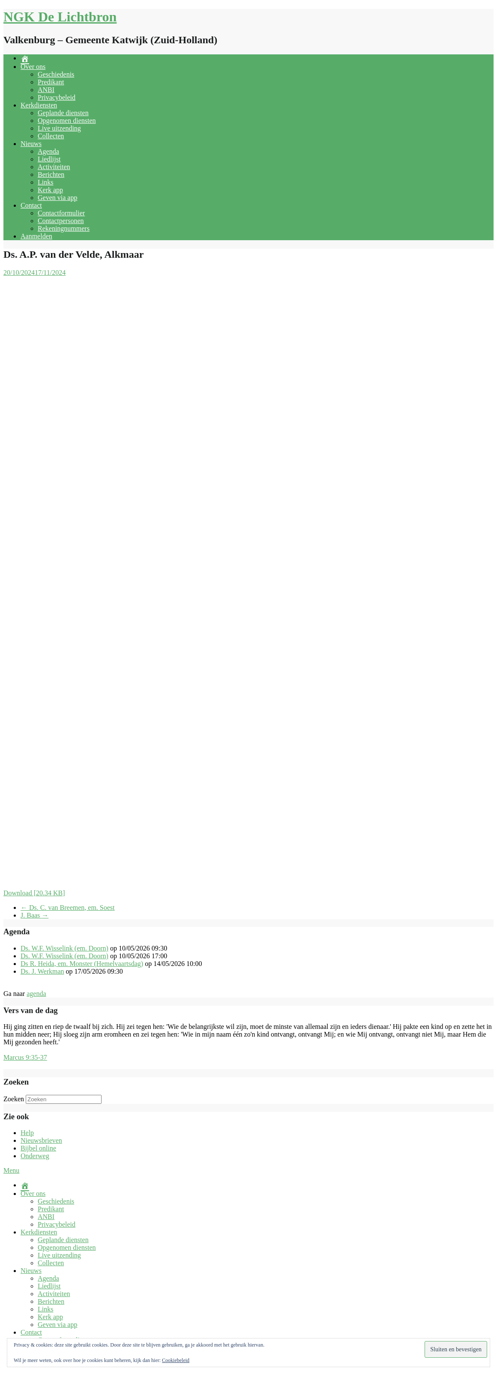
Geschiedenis (56, 74)
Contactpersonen (61, 220)
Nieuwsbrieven (41, 1140)
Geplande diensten (63, 112)
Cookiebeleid (175, 1360)
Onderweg (35, 1155)
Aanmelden (36, 236)
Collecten (51, 136)
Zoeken (13, 1099)
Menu (11, 1170)
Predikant (51, 82)
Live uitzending (59, 128)
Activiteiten (54, 166)
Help (27, 1132)
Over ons (33, 66)
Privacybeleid (56, 97)
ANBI (46, 89)
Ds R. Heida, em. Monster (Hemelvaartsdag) (82, 963)
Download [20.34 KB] (34, 893)
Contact (31, 205)
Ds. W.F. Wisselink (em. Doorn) (64, 948)
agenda (36, 993)
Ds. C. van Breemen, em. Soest (68, 907)
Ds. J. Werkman (42, 971)
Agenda (48, 151)
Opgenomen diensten (67, 120)
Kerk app (50, 190)
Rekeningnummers (64, 228)
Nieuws (31, 143)
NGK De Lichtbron (60, 16)
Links (45, 182)
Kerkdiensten (39, 105)
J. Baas (34, 915)
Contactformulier (61, 213)
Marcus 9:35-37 (25, 1057)
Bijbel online (38, 1148)
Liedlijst (49, 159)
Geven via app (57, 197)
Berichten (51, 174)
